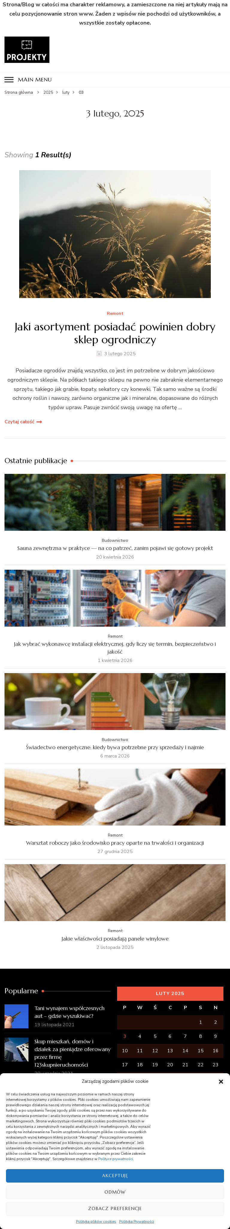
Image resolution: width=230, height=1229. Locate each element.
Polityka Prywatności (136, 1221)
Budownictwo (115, 540)
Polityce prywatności (115, 1159)
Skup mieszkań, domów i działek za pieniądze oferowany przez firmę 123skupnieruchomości (72, 1053)
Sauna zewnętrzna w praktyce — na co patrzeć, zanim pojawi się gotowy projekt (115, 548)
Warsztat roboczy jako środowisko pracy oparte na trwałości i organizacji (115, 842)
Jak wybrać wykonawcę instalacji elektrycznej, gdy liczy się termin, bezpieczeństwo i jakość (115, 647)
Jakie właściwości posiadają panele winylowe (115, 938)
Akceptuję (115, 1175)
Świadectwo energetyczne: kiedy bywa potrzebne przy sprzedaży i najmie (115, 747)
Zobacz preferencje (115, 1208)
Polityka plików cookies (96, 1221)
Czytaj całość (19, 421)
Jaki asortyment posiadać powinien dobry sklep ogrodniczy (115, 333)
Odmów (115, 1192)
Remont (115, 314)
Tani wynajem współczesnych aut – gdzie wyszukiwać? (69, 1012)
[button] (221, 1082)
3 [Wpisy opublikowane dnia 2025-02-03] (124, 1036)
